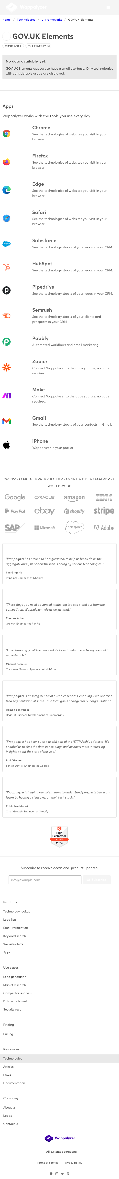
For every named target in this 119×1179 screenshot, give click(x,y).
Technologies (26, 19)
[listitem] (59, 911)
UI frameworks (51, 19)
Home (6, 19)
